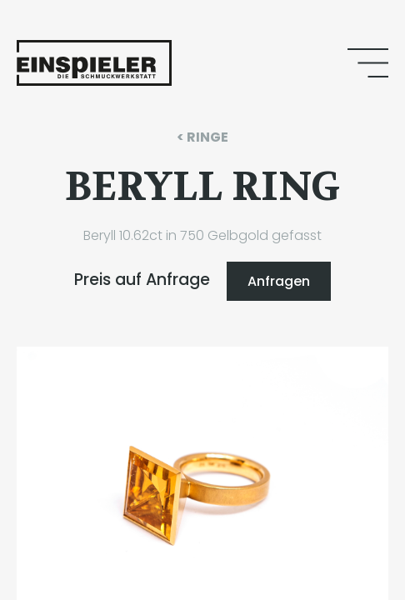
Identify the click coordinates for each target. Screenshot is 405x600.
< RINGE (202, 137)
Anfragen (279, 281)
